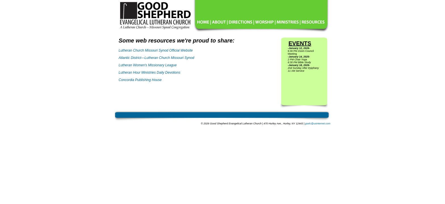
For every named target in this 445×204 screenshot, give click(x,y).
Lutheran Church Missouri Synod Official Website (156, 50)
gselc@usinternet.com (317, 123)
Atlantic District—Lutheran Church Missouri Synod (156, 58)
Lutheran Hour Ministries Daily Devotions (149, 73)
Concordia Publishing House (140, 80)
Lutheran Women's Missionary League (148, 65)
